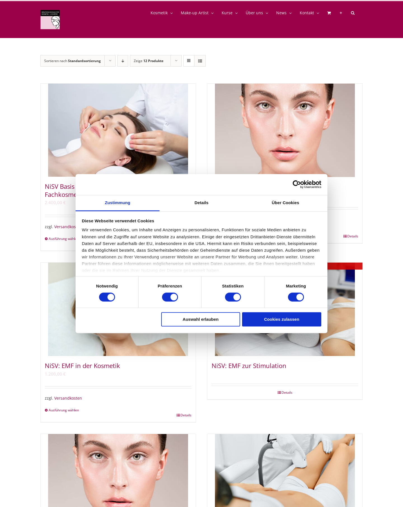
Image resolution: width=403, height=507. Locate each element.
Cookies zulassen (281, 319)
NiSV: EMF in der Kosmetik (82, 365)
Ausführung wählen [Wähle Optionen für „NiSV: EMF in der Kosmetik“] (64, 410)
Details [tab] (201, 202)
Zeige (148, 60)
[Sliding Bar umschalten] (341, 13)
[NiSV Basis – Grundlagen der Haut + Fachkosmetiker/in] (118, 130)
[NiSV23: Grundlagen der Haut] (284, 130)
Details (352, 236)
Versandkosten (68, 226)
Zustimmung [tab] (117, 202)
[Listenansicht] (200, 60)
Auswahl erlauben (201, 319)
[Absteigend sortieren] (122, 61)
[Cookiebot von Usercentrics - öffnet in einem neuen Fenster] (296, 184)
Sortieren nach (72, 60)
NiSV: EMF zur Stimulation (249, 365)
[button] (353, 13)
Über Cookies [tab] (285, 202)
